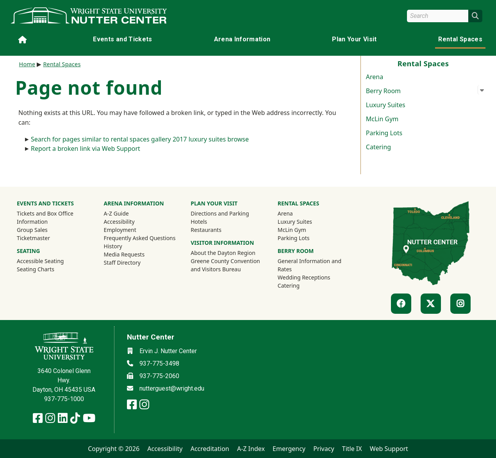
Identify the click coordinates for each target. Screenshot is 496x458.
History (113, 246)
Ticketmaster (44, 238)
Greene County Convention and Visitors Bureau (226, 265)
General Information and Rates (309, 265)
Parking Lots (384, 133)
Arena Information (242, 39)
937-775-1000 (64, 399)
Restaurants (206, 229)
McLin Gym (382, 119)
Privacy (323, 449)
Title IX (352, 449)
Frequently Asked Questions (140, 238)
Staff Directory (122, 262)
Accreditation (210, 449)
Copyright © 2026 (113, 449)
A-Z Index (251, 449)
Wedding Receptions (304, 277)
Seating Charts (35, 269)
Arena (374, 77)
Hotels (199, 221)
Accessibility (119, 221)
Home (27, 64)
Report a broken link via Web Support (85, 148)
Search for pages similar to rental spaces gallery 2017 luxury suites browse (140, 139)
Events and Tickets (122, 39)
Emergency (289, 449)
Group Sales (32, 229)
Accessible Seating (40, 261)
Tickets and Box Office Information (45, 217)
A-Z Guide (116, 213)
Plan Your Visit (354, 39)
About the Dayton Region (223, 252)
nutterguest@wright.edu (171, 388)
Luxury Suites (385, 105)
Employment (120, 229)
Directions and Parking (220, 213)
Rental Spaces (460, 39)
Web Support (389, 449)
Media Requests (124, 254)
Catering (378, 147)
